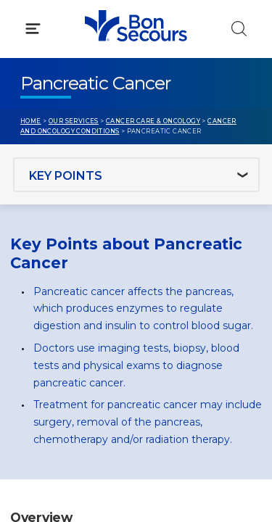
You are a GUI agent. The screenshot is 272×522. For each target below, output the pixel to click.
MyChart (179, 311)
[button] (136, 79)
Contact (41, 338)
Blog (169, 283)
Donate (176, 338)
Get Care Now (57, 283)
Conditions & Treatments (86, 142)
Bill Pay (39, 311)
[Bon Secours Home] (28, 26)
